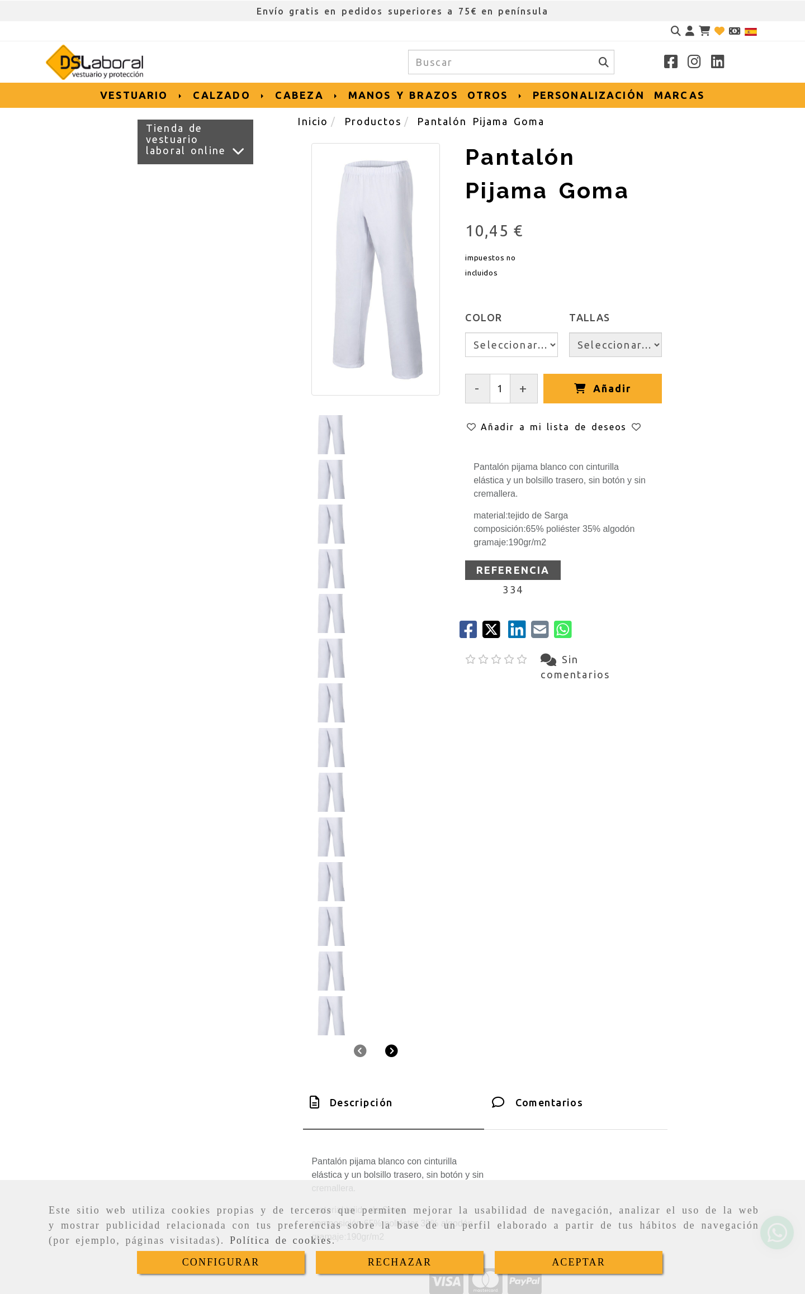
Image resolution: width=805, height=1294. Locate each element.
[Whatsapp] (164, 1159)
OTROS (495, 95)
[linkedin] (519, 633)
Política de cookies (281, 1240)
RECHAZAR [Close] (400, 1262)
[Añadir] (602, 388)
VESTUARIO (141, 95)
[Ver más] (238, 150)
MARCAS (679, 95)
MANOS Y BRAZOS (403, 95)
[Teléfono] (164, 1134)
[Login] (719, 31)
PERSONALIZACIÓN (589, 95)
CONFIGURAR (221, 1262)
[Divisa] (734, 31)
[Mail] (542, 633)
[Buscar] (676, 31)
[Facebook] (670, 63)
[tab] (393, 726)
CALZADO (229, 95)
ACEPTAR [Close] (578, 1262)
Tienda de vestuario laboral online (186, 139)
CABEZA (307, 95)
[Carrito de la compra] (704, 31)
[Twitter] (495, 633)
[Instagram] (694, 63)
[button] (690, 31)
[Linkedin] (717, 63)
